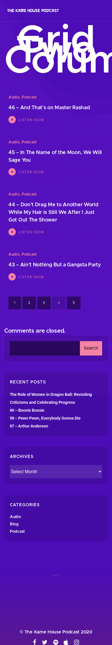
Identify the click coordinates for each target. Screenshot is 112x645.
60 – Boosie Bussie (27, 410)
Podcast (29, 97)
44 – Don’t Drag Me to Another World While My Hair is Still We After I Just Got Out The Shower (53, 212)
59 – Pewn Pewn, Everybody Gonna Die (45, 418)
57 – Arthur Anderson (29, 426)
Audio (14, 97)
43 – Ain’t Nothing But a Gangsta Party (54, 264)
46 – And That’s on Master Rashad (49, 107)
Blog (14, 524)
